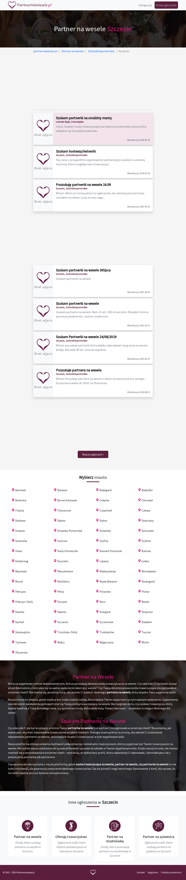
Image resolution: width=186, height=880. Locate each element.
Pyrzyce (62, 602)
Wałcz (61, 642)
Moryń (19, 581)
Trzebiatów (107, 632)
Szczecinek (106, 622)
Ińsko (18, 551)
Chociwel (147, 500)
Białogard (106, 490)
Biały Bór (147, 490)
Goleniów (21, 541)
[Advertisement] (93, 81)
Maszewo (21, 571)
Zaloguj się (145, 5)
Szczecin (62, 622)
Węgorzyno (107, 642)
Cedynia (104, 500)
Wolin (145, 642)
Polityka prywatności (171, 872)
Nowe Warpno (108, 581)
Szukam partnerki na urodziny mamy (84, 118)
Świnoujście (22, 632)
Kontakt (141, 872)
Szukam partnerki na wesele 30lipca (83, 270)
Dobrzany (148, 520)
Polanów (105, 591)
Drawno (20, 530)
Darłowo (20, 520)
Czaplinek (106, 510)
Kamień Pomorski (111, 551)
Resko (145, 602)
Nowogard (148, 581)
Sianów (19, 612)
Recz (103, 602)
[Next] (93, 454)
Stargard (105, 612)
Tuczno (146, 632)
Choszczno (64, 510)
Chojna (19, 510)
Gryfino (146, 541)
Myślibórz (63, 581)
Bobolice (20, 500)
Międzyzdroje (108, 571)
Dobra (103, 520)
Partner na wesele (27, 836)
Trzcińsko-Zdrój (67, 632)
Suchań (19, 622)
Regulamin (153, 872)
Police (145, 591)
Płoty (60, 591)
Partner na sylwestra (158, 836)
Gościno (62, 541)
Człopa (146, 510)
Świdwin (147, 622)
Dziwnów (105, 530)
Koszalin (62, 561)
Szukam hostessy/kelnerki (76, 151)
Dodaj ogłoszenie (166, 5)
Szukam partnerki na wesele (77, 303)
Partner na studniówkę (115, 838)
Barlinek (20, 490)
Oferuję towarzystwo (71, 836)
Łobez (145, 561)
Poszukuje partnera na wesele (78, 370)
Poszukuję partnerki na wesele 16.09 (83, 184)
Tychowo (20, 642)
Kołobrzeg (21, 561)
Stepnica (147, 612)
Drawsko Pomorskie (69, 530)
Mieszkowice (65, 571)
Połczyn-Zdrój (24, 602)
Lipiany (104, 561)
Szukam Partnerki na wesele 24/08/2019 (86, 336)
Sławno (61, 612)
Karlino (146, 551)
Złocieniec (21, 652)
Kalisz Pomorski (67, 551)
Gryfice (104, 541)
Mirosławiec (149, 571)
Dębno (61, 520)
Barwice (62, 490)
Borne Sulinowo (67, 500)
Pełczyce (20, 591)
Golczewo (148, 530)
